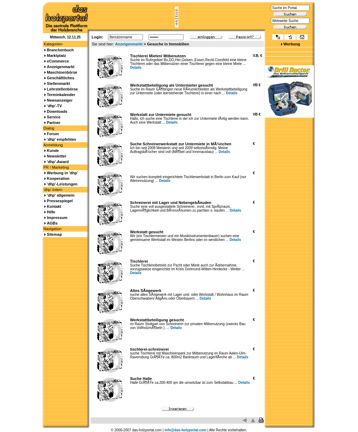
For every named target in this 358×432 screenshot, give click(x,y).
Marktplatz (56, 55)
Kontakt (54, 206)
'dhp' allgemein (60, 195)
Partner (53, 122)
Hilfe (51, 212)
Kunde (53, 150)
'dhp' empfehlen (61, 139)
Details (136, 67)
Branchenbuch (60, 50)
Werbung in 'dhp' (62, 173)
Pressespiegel (60, 201)
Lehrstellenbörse (62, 89)
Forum (53, 134)
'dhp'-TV (54, 106)
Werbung (292, 44)
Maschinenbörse (62, 72)
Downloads (57, 111)
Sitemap (54, 234)
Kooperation (58, 178)
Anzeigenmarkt (129, 44)
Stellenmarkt (58, 83)
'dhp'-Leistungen (62, 184)
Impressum (57, 217)
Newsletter (56, 156)
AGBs (52, 223)
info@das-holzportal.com (186, 430)
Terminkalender (61, 95)
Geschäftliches (60, 78)
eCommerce (58, 61)
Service (53, 117)
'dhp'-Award (58, 162)
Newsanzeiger (59, 100)
